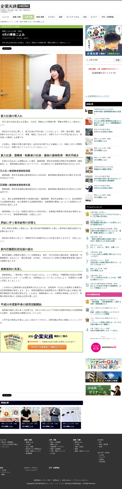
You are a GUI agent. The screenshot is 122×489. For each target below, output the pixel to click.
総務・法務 (77, 440)
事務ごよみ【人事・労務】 (106, 270)
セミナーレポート (32, 470)
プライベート (6, 472)
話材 (60, 17)
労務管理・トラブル (57, 447)
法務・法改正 (79, 447)
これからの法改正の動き (10, 444)
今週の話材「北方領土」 (106, 214)
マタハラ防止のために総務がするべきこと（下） (106, 321)
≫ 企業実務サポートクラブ (97, 96)
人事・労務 (19, 22)
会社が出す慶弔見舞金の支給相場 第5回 (106, 231)
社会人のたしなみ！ (106, 246)
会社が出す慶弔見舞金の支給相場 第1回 (106, 286)
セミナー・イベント (31, 468)
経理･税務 (40, 17)
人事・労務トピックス (57, 451)
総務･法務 (17, 17)
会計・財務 (29, 447)
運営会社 (56, 480)
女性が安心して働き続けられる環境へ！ (106, 302)
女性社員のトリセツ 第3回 (106, 262)
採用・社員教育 (55, 449)
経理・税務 (28, 440)
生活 (85, 17)
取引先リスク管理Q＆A (33, 449)
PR (100, 442)
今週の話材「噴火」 (106, 278)
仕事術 (101, 459)
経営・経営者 (103, 444)
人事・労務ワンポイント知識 (106, 330)
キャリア (102, 457)
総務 (76, 449)
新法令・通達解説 (7, 442)
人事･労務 (28, 17)
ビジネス (51, 17)
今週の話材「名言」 (106, 239)
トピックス (5, 447)
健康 (3, 474)
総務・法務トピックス (82, 451)
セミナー (94, 17)
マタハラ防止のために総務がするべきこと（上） (106, 311)
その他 (28, 444)
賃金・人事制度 (55, 442)
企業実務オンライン (7, 22)
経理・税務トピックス (33, 451)
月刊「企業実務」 (108, 17)
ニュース (5, 17)
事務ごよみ (27, 22)
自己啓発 (102, 462)
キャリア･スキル (72, 17)
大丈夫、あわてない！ (106, 223)
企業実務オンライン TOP (42, 480)
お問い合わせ (66, 480)
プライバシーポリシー (81, 480)
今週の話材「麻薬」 (106, 254)
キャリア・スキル (103, 453)
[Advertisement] (78, 11)
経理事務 (29, 453)
